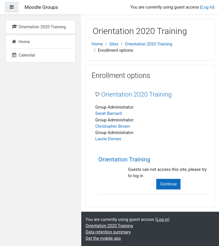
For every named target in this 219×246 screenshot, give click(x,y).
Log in (207, 7)
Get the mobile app (103, 238)
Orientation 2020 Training (148, 44)
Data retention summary (108, 232)
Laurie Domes (108, 138)
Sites (114, 44)
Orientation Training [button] (124, 159)
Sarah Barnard (108, 113)
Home (97, 44)
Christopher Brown (112, 126)
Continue (168, 184)
